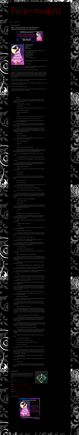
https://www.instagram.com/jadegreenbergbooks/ (20, 393)
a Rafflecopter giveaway (15, 427)
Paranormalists (36, 10)
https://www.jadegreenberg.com (18, 379)
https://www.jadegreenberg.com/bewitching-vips (26, 396)
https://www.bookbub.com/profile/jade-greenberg (22, 389)
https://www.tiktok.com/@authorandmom (21, 384)
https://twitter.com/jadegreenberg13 (20, 381)
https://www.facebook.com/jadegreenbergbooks (23, 391)
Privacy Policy (17, 21)
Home (11, 21)
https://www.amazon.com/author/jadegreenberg (22, 386)
